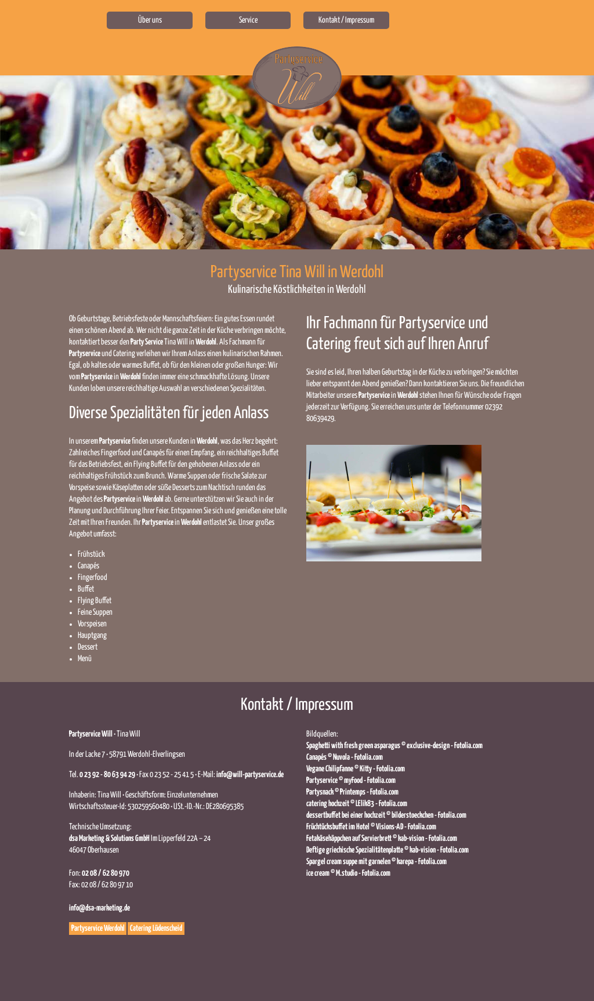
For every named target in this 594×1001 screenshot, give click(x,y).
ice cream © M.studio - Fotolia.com (348, 873)
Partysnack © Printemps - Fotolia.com (352, 792)
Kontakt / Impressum (346, 20)
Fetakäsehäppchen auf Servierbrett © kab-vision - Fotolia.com (381, 839)
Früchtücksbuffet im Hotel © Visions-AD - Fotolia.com (371, 827)
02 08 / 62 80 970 (105, 873)
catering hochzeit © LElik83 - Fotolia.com (356, 804)
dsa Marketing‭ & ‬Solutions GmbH (109, 839)
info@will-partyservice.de (250, 775)
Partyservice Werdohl (98, 928)
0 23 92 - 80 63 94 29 (107, 775)
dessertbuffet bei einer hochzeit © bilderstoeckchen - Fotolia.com (386, 815)
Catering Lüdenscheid (156, 928)
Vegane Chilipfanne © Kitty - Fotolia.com (355, 769)
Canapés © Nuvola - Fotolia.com (344, 757)
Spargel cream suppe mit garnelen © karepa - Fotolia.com (376, 862)
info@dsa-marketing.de (99, 908)
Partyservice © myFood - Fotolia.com (351, 781)
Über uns (150, 20)
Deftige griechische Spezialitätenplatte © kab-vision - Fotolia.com (387, 850)
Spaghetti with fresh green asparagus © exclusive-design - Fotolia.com (394, 746)
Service (248, 20)
